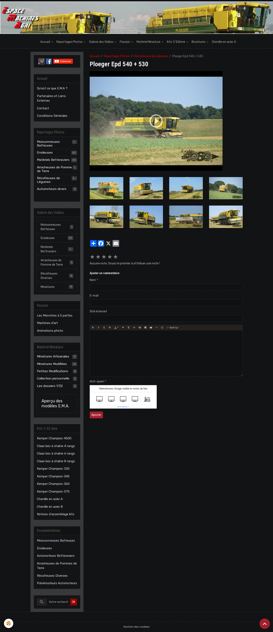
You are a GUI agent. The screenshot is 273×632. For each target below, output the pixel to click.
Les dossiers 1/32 (50, 386)
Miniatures (57, 287)
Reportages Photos (69, 42)
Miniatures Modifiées (52, 364)
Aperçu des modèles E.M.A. (55, 403)
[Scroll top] (265, 623)
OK (73, 602)
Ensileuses (45, 152)
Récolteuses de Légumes (151, 56)
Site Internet (98, 311)
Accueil (45, 42)
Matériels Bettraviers (57, 249)
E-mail (94, 295)
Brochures (199, 42)
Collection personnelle (53, 378)
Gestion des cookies (136, 626)
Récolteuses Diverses (57, 276)
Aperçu (172, 327)
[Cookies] (8, 623)
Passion (125, 42)
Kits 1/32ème (176, 42)
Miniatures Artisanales (53, 356)
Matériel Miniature (149, 42)
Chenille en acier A (224, 42)
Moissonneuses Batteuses (48, 143)
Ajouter (96, 415)
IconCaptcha (122, 407)
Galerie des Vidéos (101, 42)
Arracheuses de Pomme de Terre (54, 169)
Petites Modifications (52, 371)
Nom (93, 280)
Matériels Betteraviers (53, 160)
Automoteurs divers (51, 189)
